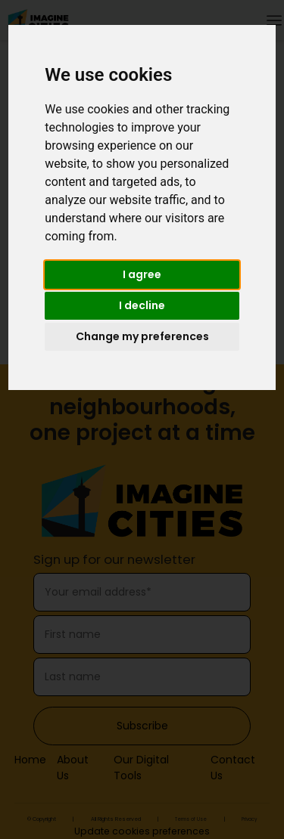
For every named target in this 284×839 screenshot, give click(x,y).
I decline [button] (142, 305)
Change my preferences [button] (142, 336)
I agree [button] (142, 274)
